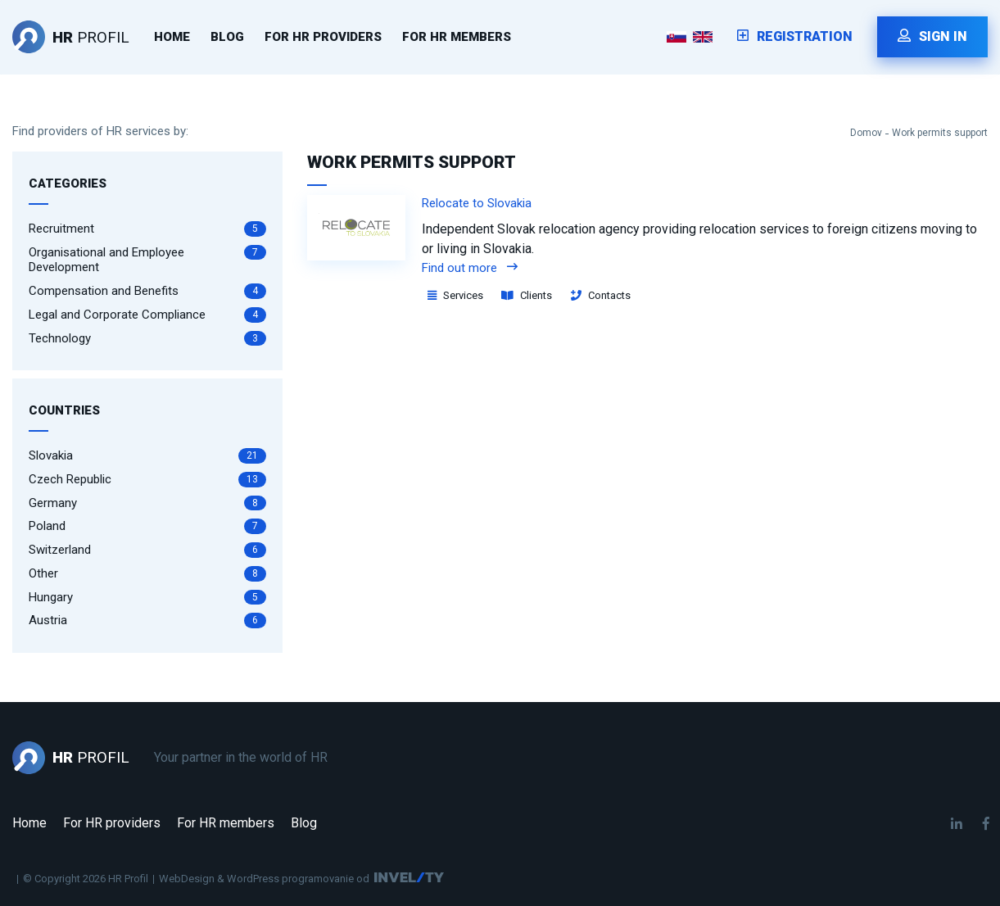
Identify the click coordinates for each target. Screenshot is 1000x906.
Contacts (601, 295)
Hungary (147, 597)
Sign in (932, 36)
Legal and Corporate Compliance (147, 315)
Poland (147, 526)
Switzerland (147, 550)
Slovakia (147, 456)
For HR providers (323, 36)
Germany (147, 503)
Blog (227, 36)
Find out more (470, 267)
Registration (795, 36)
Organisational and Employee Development (147, 260)
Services (455, 295)
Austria (147, 620)
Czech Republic (147, 479)
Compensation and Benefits (147, 291)
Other (147, 574)
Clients (526, 295)
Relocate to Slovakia (477, 203)
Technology (147, 339)
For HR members (456, 36)
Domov (866, 132)
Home (172, 36)
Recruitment (147, 229)
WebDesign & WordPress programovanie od (264, 878)
